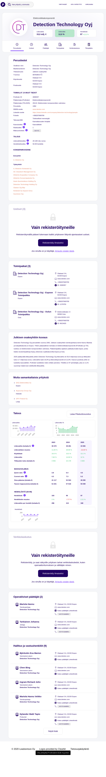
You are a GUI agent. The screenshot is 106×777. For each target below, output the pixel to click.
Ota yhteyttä (76, 4)
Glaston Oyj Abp (19, 187)
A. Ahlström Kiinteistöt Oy (22, 168)
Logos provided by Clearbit (52, 765)
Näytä (37, 130)
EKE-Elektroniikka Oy (23, 383)
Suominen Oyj (18, 194)
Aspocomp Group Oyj (23, 391)
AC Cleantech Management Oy (24, 172)
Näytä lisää (53, 748)
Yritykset (63, 4)
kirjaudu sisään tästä (64, 251)
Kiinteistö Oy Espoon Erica (22, 191)
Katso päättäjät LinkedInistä (67, 627)
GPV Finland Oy (22, 399)
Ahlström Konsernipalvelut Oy (24, 178)
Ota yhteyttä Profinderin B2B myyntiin (53, 769)
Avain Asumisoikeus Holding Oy (24, 181)
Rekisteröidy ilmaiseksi (53, 243)
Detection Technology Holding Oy (25, 184)
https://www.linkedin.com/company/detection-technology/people (55, 112)
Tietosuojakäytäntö (80, 765)
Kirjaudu (89, 4)
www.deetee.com (39, 109)
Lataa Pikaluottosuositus (80, 414)
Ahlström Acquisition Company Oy (25, 175)
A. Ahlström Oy (18, 160)
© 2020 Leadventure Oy (23, 765)
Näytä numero (64, 630)
